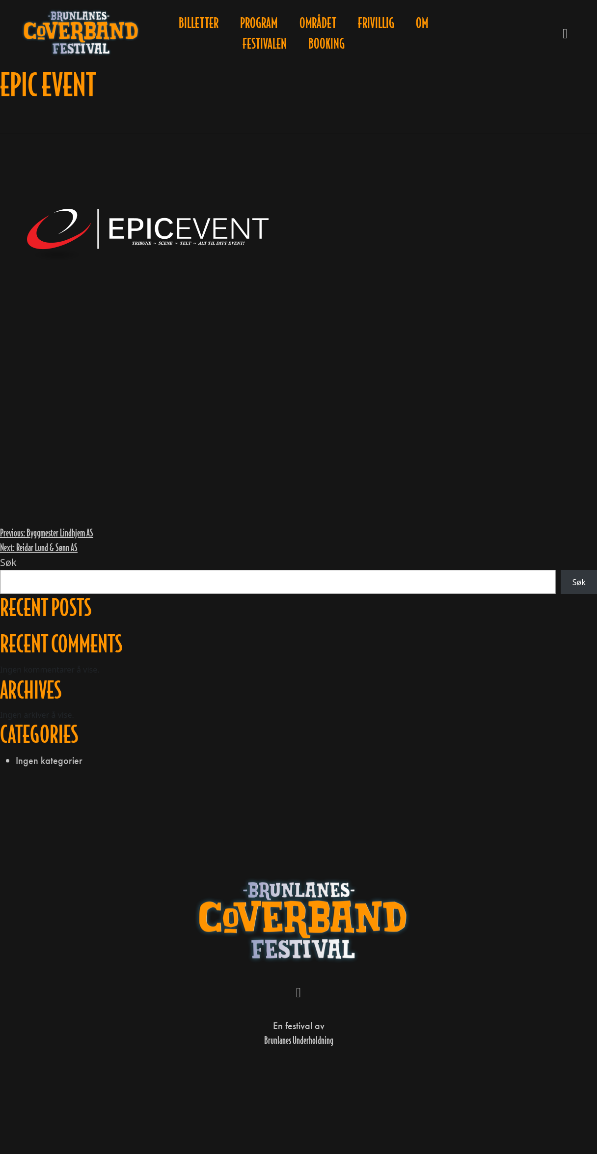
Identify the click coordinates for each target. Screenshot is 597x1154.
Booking (326, 43)
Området (317, 23)
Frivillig (376, 23)
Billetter (198, 23)
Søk (8, 562)
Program (258, 23)
